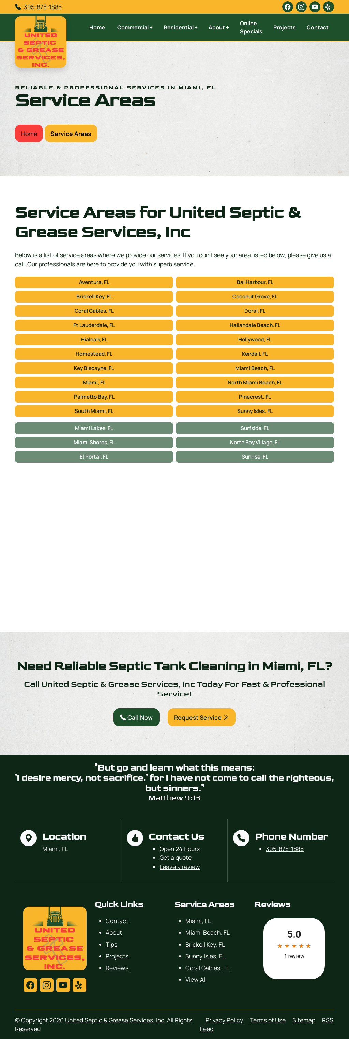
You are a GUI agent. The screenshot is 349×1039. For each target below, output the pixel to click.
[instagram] (301, 6)
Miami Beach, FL (255, 368)
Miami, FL (94, 382)
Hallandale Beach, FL (255, 325)
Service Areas (70, 133)
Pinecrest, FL (255, 396)
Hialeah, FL (94, 339)
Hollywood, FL (255, 339)
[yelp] (328, 6)
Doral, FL (254, 310)
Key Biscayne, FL (94, 368)
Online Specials (251, 27)
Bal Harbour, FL (255, 282)
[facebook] (287, 6)
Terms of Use (268, 1020)
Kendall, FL (255, 353)
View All (196, 979)
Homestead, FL (94, 353)
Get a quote (176, 857)
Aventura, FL (94, 282)
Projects (284, 27)
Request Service (201, 717)
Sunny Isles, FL (255, 411)
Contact (318, 27)
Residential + (181, 27)
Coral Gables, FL (94, 310)
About (114, 932)
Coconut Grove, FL (254, 296)
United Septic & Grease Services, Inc (114, 1020)
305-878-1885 (43, 7)
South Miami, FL (94, 411)
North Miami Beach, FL (255, 382)
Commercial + (135, 27)
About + (219, 27)
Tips (111, 944)
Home (97, 27)
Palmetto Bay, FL (94, 396)
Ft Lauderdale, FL (94, 325)
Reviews (117, 968)
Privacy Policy (224, 1020)
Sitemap (303, 1020)
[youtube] (314, 6)
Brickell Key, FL (94, 296)
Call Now (136, 717)
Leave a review (180, 867)
